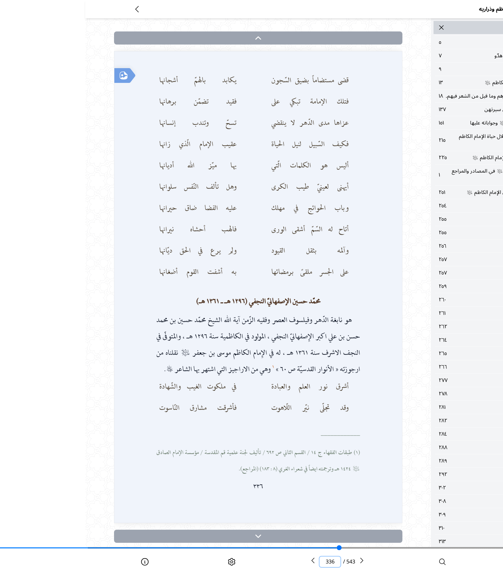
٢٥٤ (426, 229)
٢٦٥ (426, 377)
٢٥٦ (426, 270)
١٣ (426, 82)
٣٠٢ (426, 511)
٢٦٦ (426, 390)
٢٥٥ (426, 243)
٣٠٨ (426, 525)
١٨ (426, 100)
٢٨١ (426, 431)
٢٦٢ (426, 350)
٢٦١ (426, 337)
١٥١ (426, 134)
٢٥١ (426, 212)
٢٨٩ (426, 484)
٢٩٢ (426, 498)
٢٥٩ (426, 310)
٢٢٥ (426, 173)
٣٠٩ (426, 538)
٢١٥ (426, 156)
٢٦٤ (426, 364)
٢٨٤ (426, 458)
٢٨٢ (426, 444)
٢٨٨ (426, 471)
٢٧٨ (426, 417)
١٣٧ (426, 117)
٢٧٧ (426, 404)
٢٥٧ (426, 283)
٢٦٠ (426, 323)
